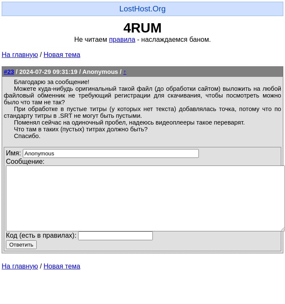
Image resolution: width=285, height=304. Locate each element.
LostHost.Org (142, 8)
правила (122, 39)
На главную (20, 54)
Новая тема (61, 54)
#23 (9, 71)
